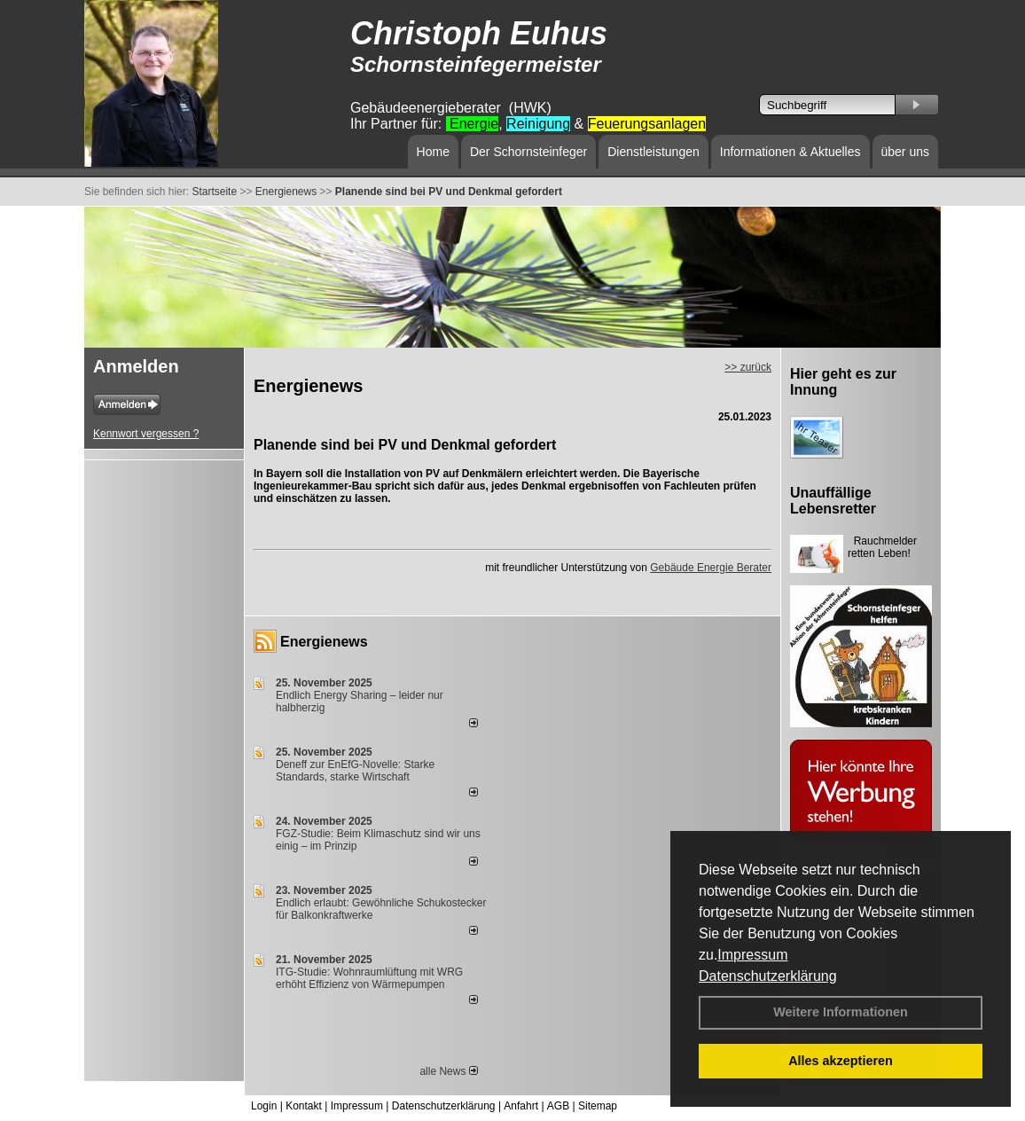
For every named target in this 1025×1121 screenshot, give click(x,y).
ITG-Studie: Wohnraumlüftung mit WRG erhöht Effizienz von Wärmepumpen (369, 978)
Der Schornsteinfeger (528, 152)
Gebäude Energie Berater (710, 567)
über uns (905, 152)
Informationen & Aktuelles (790, 152)
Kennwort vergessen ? (146, 433)
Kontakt (304, 1106)
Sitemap (597, 1106)
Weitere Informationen (840, 1012)
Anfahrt (521, 1106)
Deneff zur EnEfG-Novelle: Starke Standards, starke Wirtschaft (355, 770)
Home (433, 152)
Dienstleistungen (653, 152)
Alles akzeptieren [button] (840, 1061)
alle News (448, 1071)
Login (264, 1106)
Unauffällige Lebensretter (833, 500)
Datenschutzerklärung (768, 976)
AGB (558, 1106)
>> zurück (747, 367)
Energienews (324, 641)
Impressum (752, 954)
